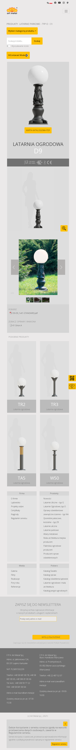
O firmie (14, 498)
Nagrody (15, 514)
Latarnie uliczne (50, 526)
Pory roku (15, 582)
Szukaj (37, 41)
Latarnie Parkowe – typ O (33, 23)
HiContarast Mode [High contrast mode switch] (18, 55)
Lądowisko (15, 502)
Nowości (47, 498)
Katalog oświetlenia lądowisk (55, 578)
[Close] (65, 724)
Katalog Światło (50, 571)
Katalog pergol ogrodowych (55, 590)
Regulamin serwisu (19, 518)
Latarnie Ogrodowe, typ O (54, 506)
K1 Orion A (17, 325)
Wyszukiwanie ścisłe (20, 46)
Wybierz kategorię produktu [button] (21, 31)
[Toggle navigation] (66, 11)
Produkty (12, 23)
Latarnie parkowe (51, 530)
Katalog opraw (49, 575)
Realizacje (15, 578)
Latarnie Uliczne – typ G (53, 502)
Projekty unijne (17, 506)
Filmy (13, 575)
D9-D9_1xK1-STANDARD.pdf (25, 313)
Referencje (15, 586)
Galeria (14, 571)
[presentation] (38, 628)
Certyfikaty (15, 510)
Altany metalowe (50, 534)
